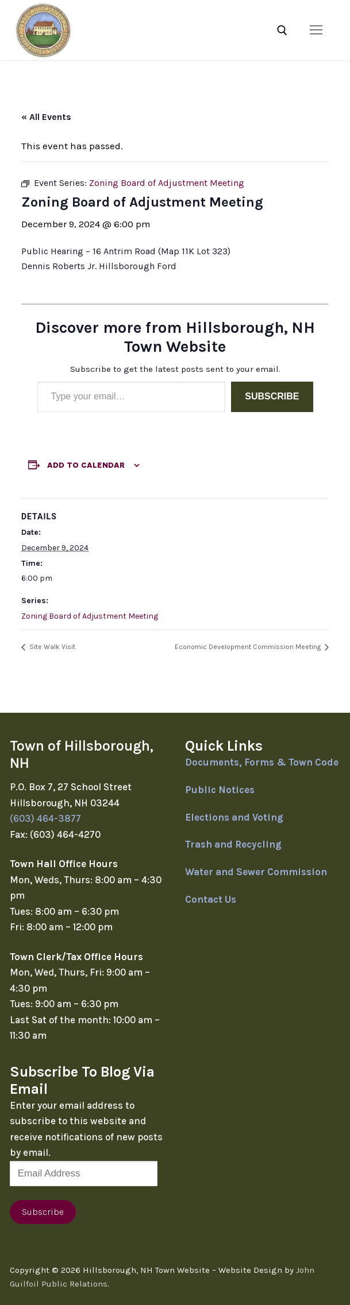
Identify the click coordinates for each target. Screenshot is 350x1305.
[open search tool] (282, 30)
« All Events (46, 116)
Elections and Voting (234, 817)
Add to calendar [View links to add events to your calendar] (86, 465)
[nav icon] (316, 29)
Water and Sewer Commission (256, 871)
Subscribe (272, 396)
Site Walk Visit (51, 647)
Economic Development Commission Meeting (248, 647)
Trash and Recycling (233, 844)
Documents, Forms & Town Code (262, 762)
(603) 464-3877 (45, 818)
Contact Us (210, 899)
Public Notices (220, 789)
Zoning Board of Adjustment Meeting (89, 616)
